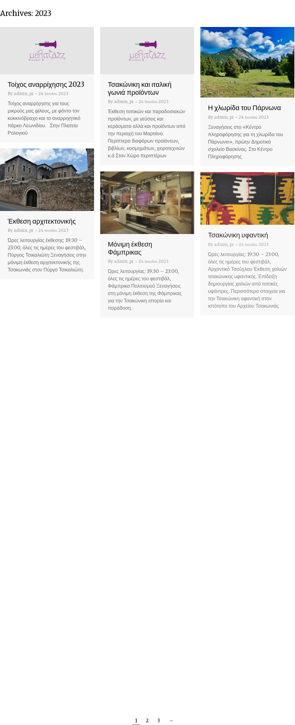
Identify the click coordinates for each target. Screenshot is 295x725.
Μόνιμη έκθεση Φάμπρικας (130, 248)
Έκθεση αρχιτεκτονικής (42, 221)
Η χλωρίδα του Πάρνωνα (244, 107)
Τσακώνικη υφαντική (238, 235)
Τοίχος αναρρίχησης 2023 (46, 84)
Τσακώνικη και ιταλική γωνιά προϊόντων (140, 88)
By (21, 93)
